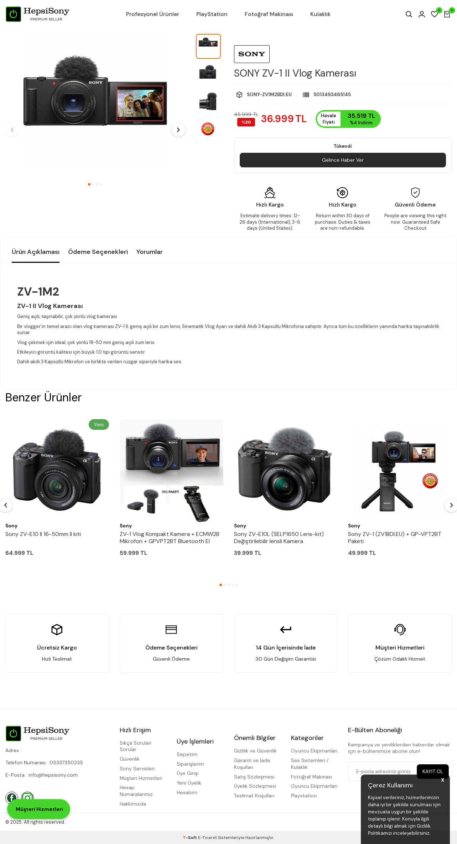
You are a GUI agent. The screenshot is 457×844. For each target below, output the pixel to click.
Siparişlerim (190, 764)
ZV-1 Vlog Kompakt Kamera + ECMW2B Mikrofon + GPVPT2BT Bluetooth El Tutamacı (169, 538)
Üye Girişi (187, 773)
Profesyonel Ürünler (152, 14)
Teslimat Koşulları (254, 795)
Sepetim (187, 754)
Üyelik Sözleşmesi (255, 786)
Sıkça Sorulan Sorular (135, 746)
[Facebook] (11, 798)
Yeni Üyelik (189, 783)
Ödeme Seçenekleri (98, 252)
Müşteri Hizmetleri (141, 778)
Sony (11, 525)
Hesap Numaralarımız (136, 790)
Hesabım (187, 792)
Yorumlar (149, 252)
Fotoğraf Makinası (269, 14)
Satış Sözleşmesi (254, 776)
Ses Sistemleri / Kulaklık (309, 763)
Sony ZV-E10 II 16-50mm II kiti (43, 534)
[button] (89, 184)
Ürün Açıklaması (35, 252)
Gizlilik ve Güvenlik (255, 750)
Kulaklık (320, 14)
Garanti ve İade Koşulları (252, 763)
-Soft (190, 837)
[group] (95, 106)
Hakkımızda (133, 804)
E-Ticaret (207, 837)
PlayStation (212, 14)
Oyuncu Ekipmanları (314, 750)
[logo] (37, 14)
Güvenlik (130, 759)
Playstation (304, 795)
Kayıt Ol (432, 771)
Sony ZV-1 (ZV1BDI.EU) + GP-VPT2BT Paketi (394, 538)
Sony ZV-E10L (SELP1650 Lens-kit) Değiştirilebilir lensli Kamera (279, 538)
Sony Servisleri (137, 768)
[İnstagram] (27, 798)
